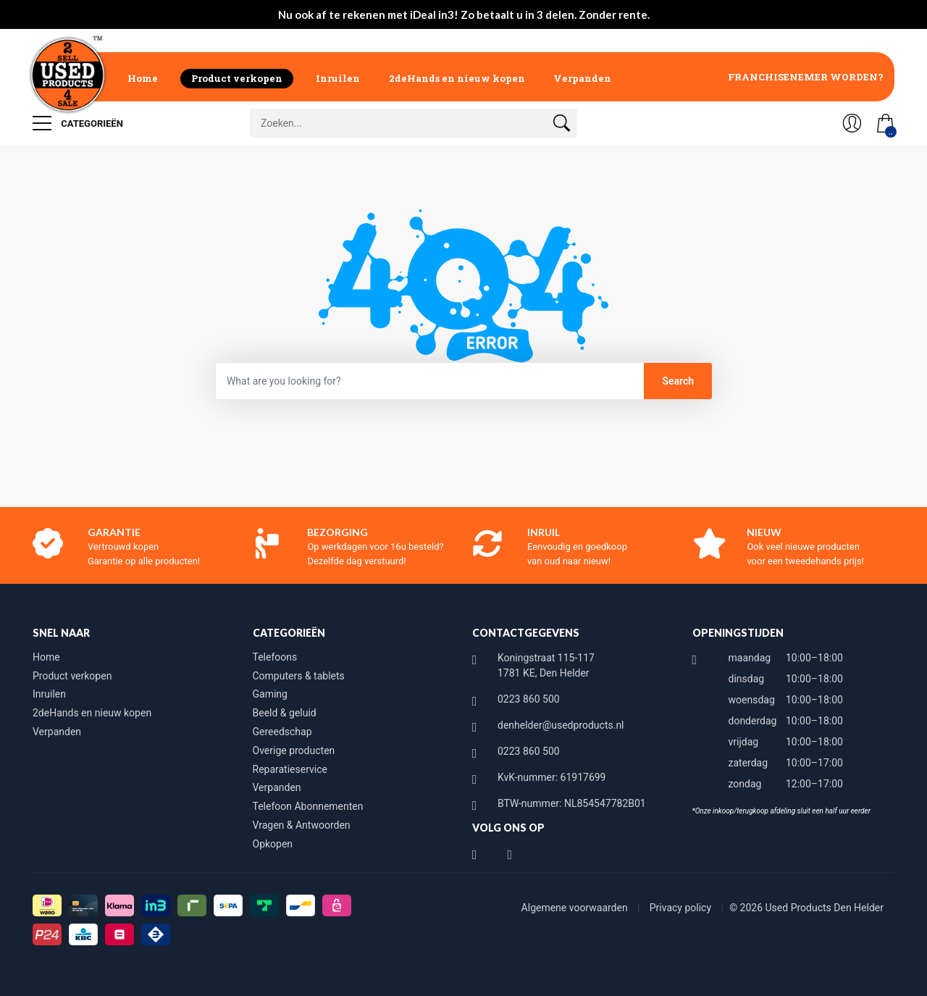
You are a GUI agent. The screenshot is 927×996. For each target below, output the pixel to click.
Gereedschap (282, 731)
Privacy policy (682, 907)
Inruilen (338, 78)
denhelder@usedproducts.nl (561, 725)
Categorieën (78, 123)
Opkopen (273, 844)
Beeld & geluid (284, 713)
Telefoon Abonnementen (308, 806)
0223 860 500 (529, 699)
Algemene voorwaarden (576, 907)
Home (142, 78)
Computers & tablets (299, 676)
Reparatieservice (290, 769)
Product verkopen (236, 78)
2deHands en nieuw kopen (457, 78)
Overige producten (294, 750)
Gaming (270, 694)
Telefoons (275, 657)
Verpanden (582, 78)
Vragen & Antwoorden (302, 825)
